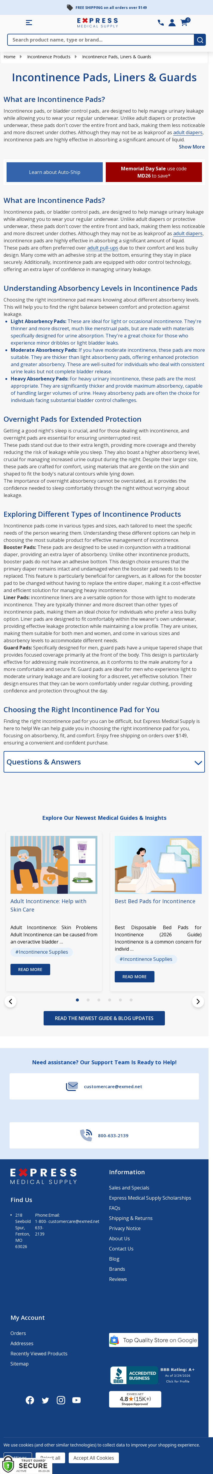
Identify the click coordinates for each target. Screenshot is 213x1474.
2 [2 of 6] (88, 1000)
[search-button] (200, 40)
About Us (119, 1238)
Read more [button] (30, 969)
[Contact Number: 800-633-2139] (161, 23)
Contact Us (121, 1248)
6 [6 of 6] (131, 1000)
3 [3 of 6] (98, 1000)
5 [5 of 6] (120, 1000)
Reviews (118, 1279)
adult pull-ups (102, 247)
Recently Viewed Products (39, 1353)
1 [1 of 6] (77, 1000)
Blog (114, 1259)
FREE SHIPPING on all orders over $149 (111, 7)
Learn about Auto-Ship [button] (54, 172)
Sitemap (19, 1363)
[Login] (172, 22)
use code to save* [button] (154, 172)
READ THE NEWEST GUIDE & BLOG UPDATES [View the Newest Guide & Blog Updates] (104, 1018)
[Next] (198, 1001)
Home (10, 56)
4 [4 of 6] (109, 1000)
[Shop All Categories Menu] (29, 22)
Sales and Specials (129, 1187)
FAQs (114, 1208)
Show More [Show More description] (192, 146)
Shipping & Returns (131, 1218)
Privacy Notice (125, 1228)
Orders (18, 1333)
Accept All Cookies (93, 1458)
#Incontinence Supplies (41, 952)
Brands (117, 1269)
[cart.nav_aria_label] (184, 22)
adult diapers (188, 132)
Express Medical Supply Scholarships (150, 1198)
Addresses (21, 1343)
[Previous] (10, 1001)
